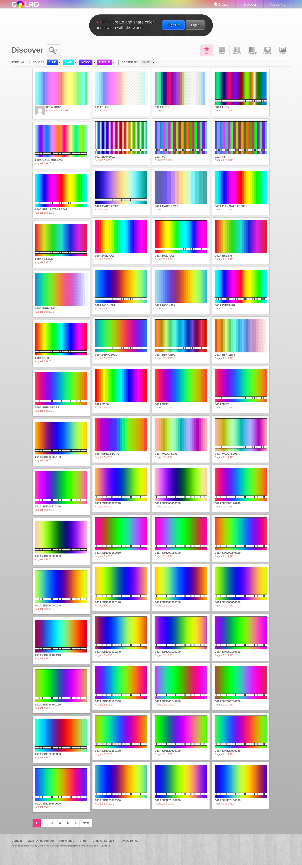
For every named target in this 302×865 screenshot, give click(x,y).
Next (86, 823)
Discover (249, 4)
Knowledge (66, 840)
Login (195, 25)
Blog (83, 840)
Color (221, 50)
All (206, 50)
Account (276, 4)
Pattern (267, 50)
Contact (17, 840)
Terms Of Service (102, 840)
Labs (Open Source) (40, 840)
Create (223, 4)
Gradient (252, 50)
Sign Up (173, 25)
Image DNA (282, 50)
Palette (237, 50)
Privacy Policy (128, 840)
